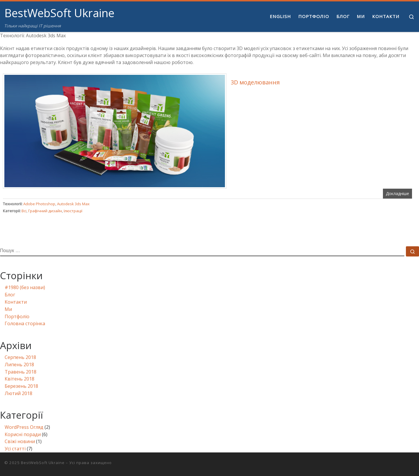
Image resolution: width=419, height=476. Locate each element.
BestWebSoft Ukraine (43, 462)
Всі (24, 210)
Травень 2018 (20, 372)
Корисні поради (23, 434)
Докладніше (397, 193)
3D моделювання (255, 82)
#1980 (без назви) (25, 287)
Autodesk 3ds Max (73, 203)
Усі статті (15, 448)
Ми (8, 309)
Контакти (16, 302)
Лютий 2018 (18, 393)
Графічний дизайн (45, 210)
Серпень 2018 (20, 357)
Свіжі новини (20, 441)
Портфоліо (17, 316)
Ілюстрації (73, 210)
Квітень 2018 (19, 379)
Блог (10, 294)
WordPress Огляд (24, 427)
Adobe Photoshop (39, 203)
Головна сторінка (25, 323)
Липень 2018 (19, 364)
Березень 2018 (21, 386)
